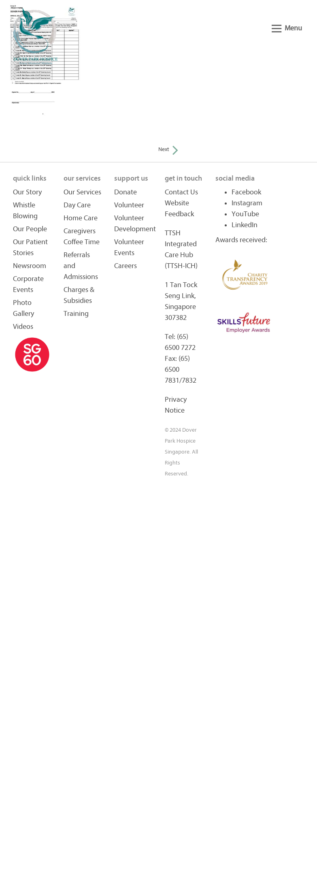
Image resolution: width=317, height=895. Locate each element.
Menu (287, 28)
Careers (125, 266)
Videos (23, 326)
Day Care (77, 205)
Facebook (246, 192)
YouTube (245, 214)
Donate (125, 192)
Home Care (81, 218)
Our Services (82, 192)
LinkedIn (244, 225)
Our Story (27, 192)
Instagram (247, 203)
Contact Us (181, 192)
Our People (30, 229)
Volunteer (129, 205)
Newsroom (29, 266)
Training (76, 313)
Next (168, 149)
